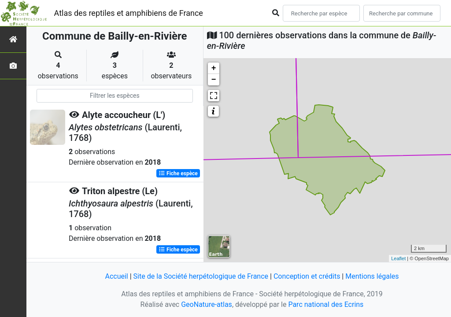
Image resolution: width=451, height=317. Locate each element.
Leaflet (398, 258)
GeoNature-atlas (206, 304)
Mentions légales (372, 276)
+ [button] (213, 68)
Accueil (116, 276)
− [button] (213, 79)
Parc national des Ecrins (325, 304)
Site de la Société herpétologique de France (200, 276)
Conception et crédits (307, 276)
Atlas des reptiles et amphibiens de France (128, 13)
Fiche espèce (178, 173)
